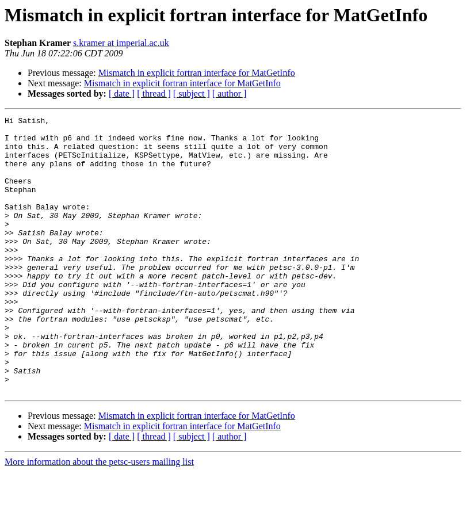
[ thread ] (154, 93)
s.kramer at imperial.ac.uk (121, 43)
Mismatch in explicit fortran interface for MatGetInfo (196, 73)
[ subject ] (191, 93)
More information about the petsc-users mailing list (99, 517)
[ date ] (122, 93)
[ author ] (229, 93)
